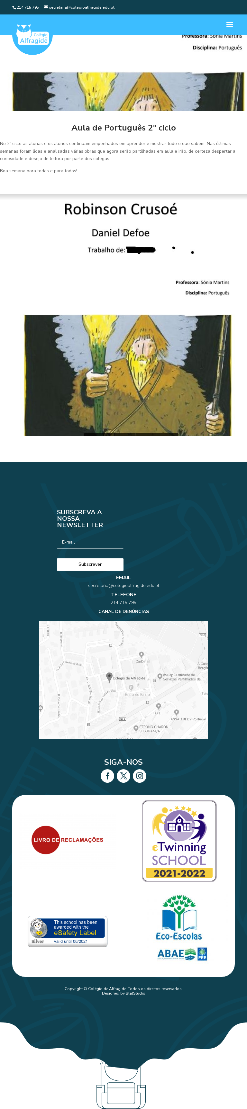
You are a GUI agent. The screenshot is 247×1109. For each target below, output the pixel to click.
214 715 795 (123, 612)
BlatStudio (135, 993)
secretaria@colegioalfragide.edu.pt (123, 604)
